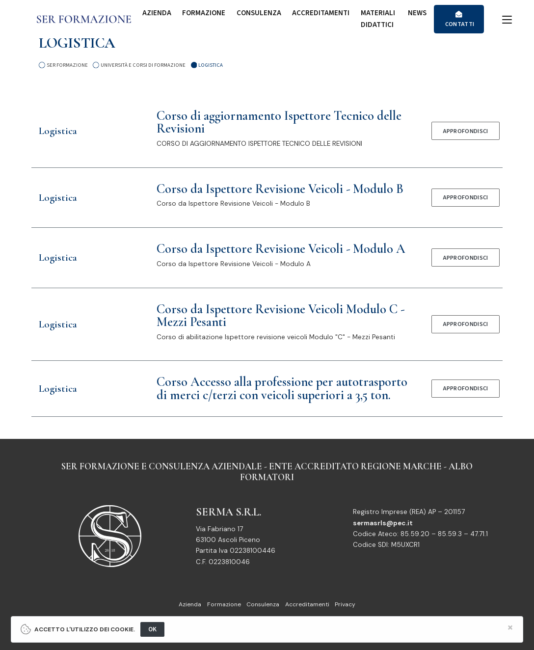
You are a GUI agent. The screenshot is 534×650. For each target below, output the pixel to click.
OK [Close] (152, 629)
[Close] (510, 628)
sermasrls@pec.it (383, 523)
